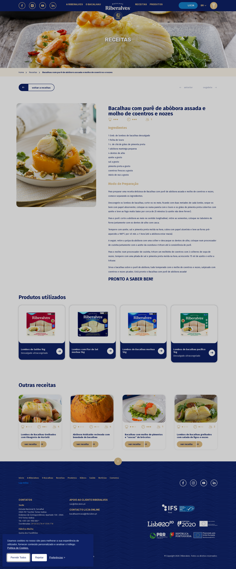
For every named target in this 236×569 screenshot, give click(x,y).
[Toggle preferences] (57, 558)
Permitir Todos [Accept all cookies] (18, 557)
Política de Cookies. (18, 548)
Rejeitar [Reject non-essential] (39, 557)
